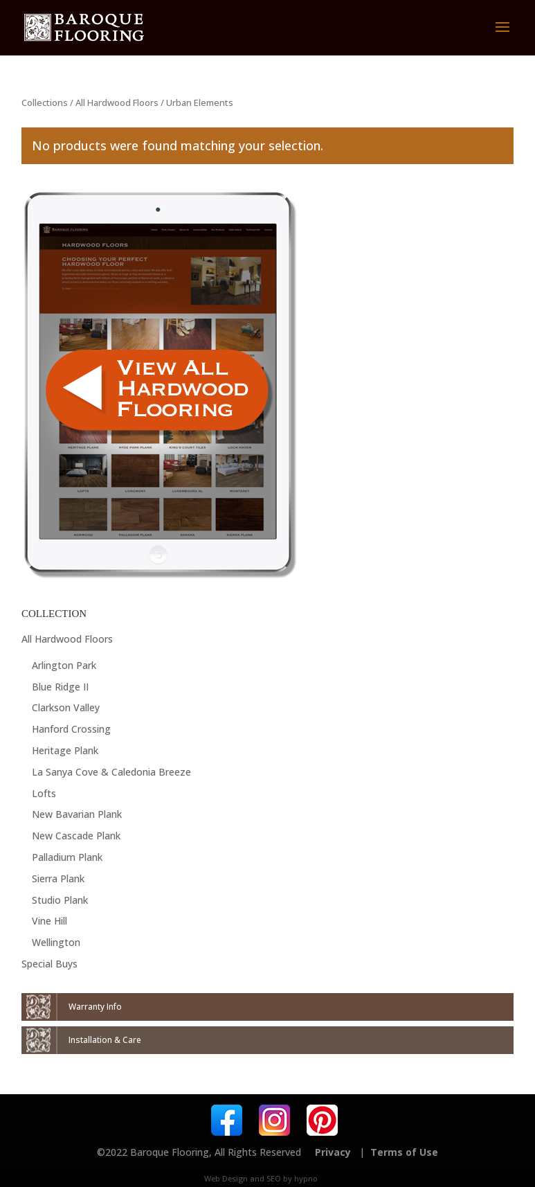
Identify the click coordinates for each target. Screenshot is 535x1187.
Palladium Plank (67, 857)
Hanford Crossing (71, 728)
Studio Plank (60, 900)
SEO (273, 1178)
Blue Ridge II (60, 686)
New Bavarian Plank (77, 814)
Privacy (333, 1152)
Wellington (56, 942)
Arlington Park (64, 665)
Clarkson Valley (66, 707)
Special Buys (49, 963)
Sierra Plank (58, 878)
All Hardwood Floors (116, 102)
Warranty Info (95, 1006)
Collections (44, 102)
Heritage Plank (65, 750)
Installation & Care (105, 1040)
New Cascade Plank (76, 835)
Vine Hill (49, 920)
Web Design (226, 1178)
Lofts (44, 793)
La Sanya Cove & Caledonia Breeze (111, 771)
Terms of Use (404, 1152)
